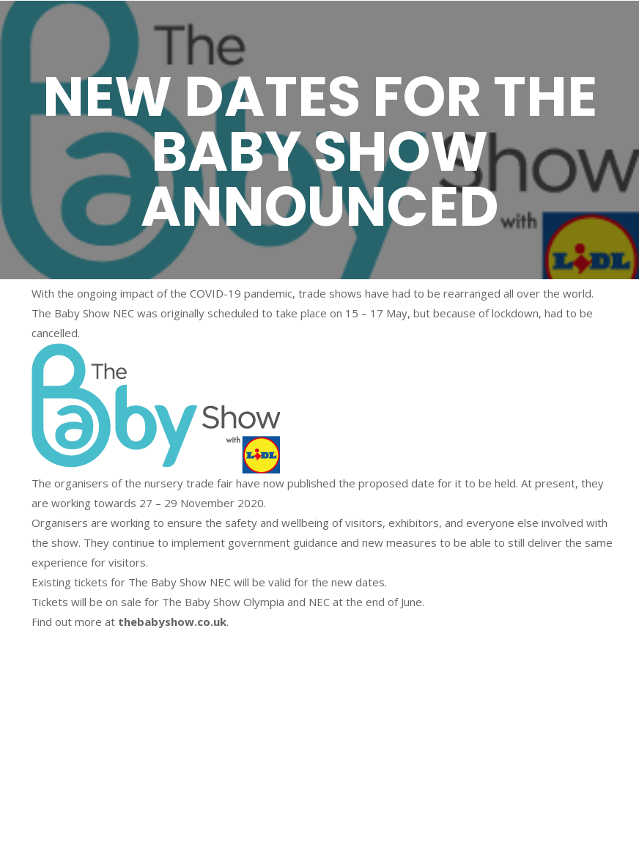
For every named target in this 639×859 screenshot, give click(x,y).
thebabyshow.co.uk (172, 621)
